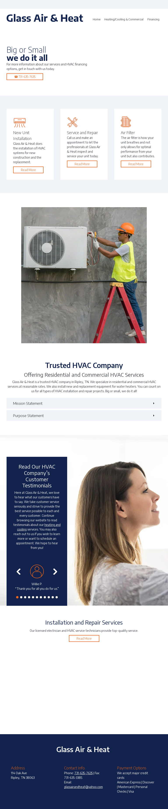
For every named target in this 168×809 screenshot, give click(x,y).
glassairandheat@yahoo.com (83, 787)
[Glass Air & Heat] (45, 19)
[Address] (164, 4)
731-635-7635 (83, 773)
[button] (37, 579)
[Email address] (158, 4)
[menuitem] (96, 19)
